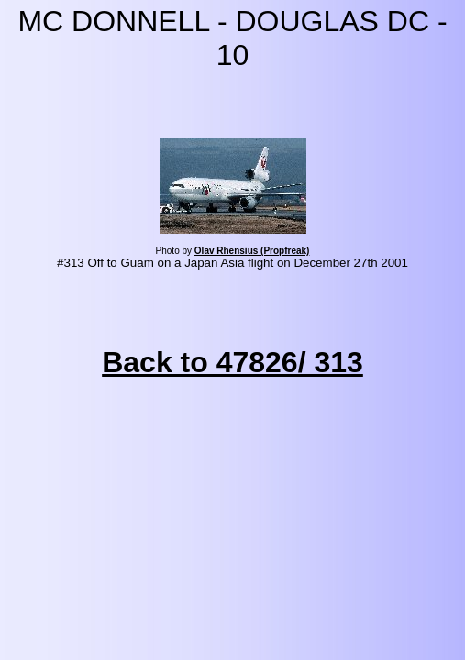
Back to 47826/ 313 (232, 362)
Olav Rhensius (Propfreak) (252, 251)
